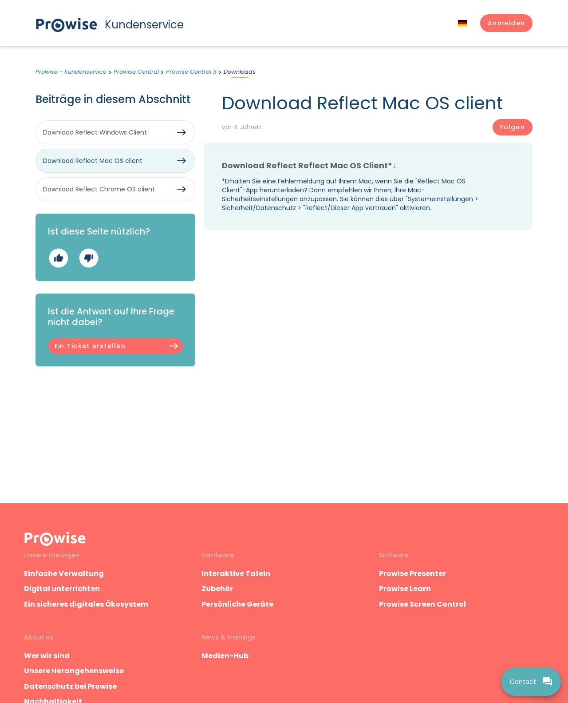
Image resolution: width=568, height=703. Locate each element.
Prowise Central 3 (191, 72)
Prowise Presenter (412, 573)
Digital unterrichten (62, 589)
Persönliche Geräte (237, 604)
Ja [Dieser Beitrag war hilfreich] (58, 257)
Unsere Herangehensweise (74, 671)
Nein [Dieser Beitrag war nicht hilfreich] (88, 257)
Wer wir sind (47, 656)
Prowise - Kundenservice (71, 72)
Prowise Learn (405, 589)
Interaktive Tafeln (235, 573)
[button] (506, 23)
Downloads (240, 72)
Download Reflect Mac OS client (92, 160)
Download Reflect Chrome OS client (99, 189)
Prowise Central (136, 72)
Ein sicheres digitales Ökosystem (86, 604)
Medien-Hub (224, 656)
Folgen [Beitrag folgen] (512, 127)
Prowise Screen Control (422, 604)
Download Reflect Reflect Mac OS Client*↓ (309, 165)
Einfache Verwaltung (64, 573)
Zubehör (217, 589)
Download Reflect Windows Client (95, 132)
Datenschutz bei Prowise (70, 686)
